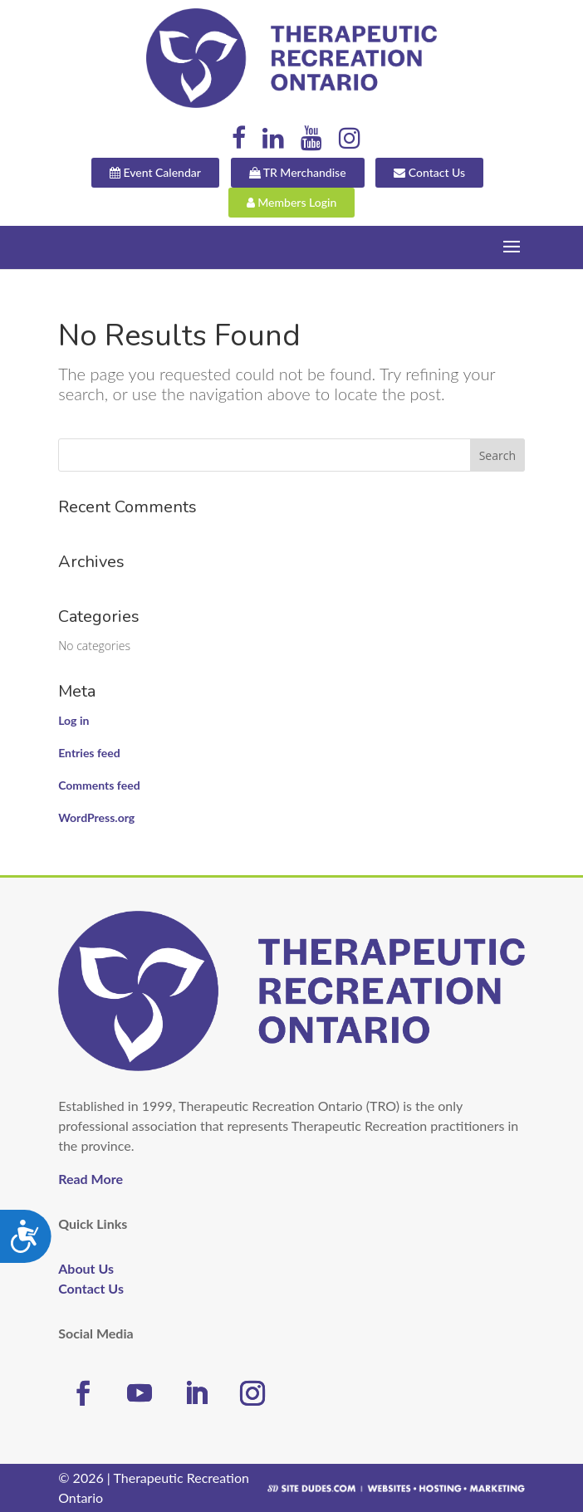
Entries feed (89, 753)
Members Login (292, 202)
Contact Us (429, 172)
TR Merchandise (297, 172)
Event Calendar (155, 172)
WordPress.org (96, 817)
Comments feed (99, 785)
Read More (90, 1179)
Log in (73, 720)
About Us (86, 1268)
